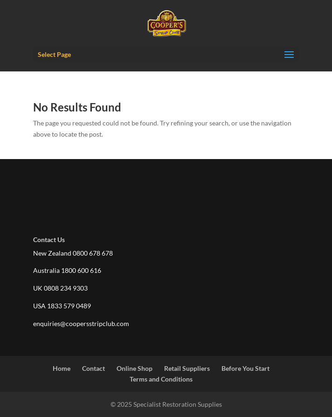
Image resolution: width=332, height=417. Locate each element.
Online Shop (134, 368)
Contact (93, 368)
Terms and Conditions (161, 379)
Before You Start (245, 368)
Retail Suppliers (187, 368)
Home (61, 368)
